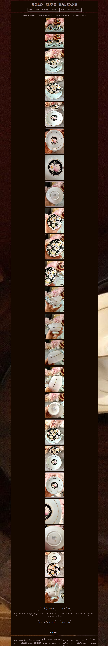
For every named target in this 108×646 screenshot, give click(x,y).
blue (82, 640)
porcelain (58, 640)
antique (90, 639)
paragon (15, 640)
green (89, 643)
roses (50, 643)
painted (45, 643)
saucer (37, 642)
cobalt (77, 640)
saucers (23, 642)
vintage (72, 643)
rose (59, 643)
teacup (38, 640)
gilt (17, 643)
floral (26, 640)
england (93, 643)
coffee (65, 643)
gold (44, 639)
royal (30, 643)
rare (68, 640)
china (50, 640)
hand (72, 640)
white (14, 643)
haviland (54, 643)
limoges (32, 640)
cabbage (21, 640)
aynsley (84, 643)
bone (64, 640)
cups (79, 642)
